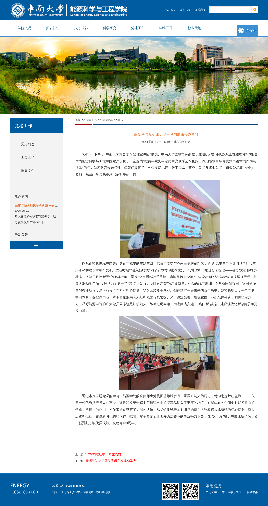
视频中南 (252, 492)
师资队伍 (53, 28)
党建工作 (138, 28)
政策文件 (27, 170)
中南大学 (211, 492)
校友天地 (194, 28)
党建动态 (27, 144)
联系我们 (200, 10)
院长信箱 (185, 10)
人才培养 (81, 28)
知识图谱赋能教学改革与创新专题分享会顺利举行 (52, 205)
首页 (78, 119)
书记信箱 (171, 10)
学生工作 (166, 28)
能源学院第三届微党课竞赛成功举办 (110, 460)
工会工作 (27, 157)
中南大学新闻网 (231, 492)
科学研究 (109, 28)
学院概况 (24, 28)
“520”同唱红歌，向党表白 (103, 454)
